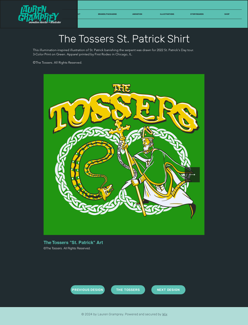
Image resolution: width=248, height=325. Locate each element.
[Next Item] (192, 174)
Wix (164, 314)
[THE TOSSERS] (128, 289)
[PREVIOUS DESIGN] (88, 289)
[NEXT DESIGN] (168, 289)
